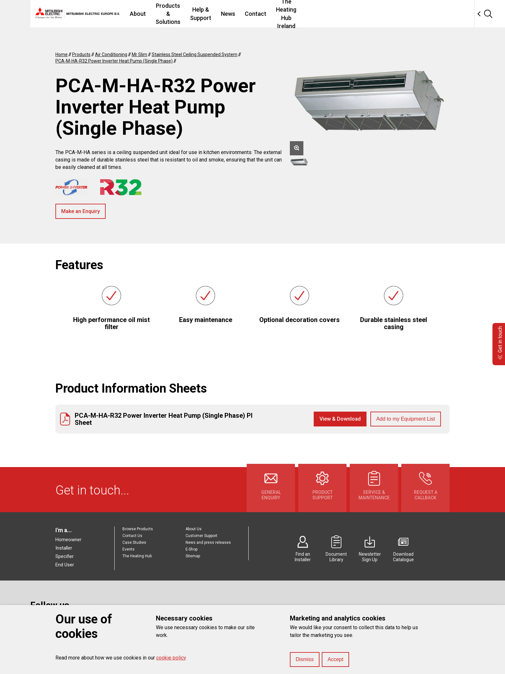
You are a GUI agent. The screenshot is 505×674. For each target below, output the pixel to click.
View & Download (340, 419)
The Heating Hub (137, 556)
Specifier (64, 556)
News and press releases (208, 542)
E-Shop (191, 549)
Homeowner (68, 539)
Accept (335, 659)
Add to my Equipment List (405, 419)
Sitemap (193, 556)
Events (128, 549)
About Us (194, 529)
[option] (370, 102)
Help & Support (259, 13)
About (156, 13)
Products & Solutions (202, 13)
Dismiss (305, 659)
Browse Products (137, 529)
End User (64, 565)
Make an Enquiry (80, 211)
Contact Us (132, 535)
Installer (63, 548)
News (295, 13)
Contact (323, 13)
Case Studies (134, 542)
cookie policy (171, 658)
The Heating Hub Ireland (374, 13)
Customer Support (201, 535)
